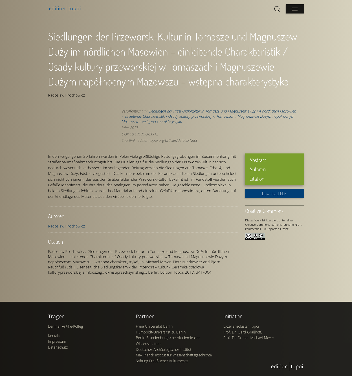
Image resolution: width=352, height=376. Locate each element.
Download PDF (274, 193)
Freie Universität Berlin (154, 328)
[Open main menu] (295, 9)
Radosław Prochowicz (66, 225)
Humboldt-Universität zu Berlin (161, 334)
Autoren (257, 169)
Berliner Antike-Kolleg (65, 328)
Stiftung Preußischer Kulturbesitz (162, 363)
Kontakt (54, 337)
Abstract (257, 159)
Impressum (57, 343)
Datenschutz (58, 349)
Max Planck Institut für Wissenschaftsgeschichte (174, 357)
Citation (256, 178)
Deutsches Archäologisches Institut (163, 351)
